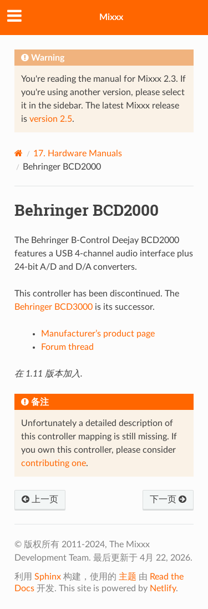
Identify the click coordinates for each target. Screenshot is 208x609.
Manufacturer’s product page (98, 333)
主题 (127, 576)
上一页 (40, 499)
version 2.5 (50, 119)
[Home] (18, 153)
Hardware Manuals (77, 153)
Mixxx (111, 17)
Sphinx (47, 576)
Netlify (163, 588)
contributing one (53, 463)
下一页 (168, 499)
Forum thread (67, 347)
